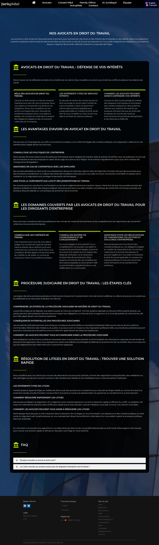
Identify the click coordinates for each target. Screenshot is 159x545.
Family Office (88, 2)
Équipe (127, 2)
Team (100, 525)
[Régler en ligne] (63, 520)
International (103, 522)
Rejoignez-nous (104, 531)
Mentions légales (30, 516)
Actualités (76, 5)
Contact (93, 5)
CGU (25, 519)
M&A (100, 513)
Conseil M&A (65, 2)
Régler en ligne (74, 520)
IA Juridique (109, 2)
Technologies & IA (105, 519)
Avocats (47, 2)
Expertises (102, 507)
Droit (100, 505)
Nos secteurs (103, 510)
